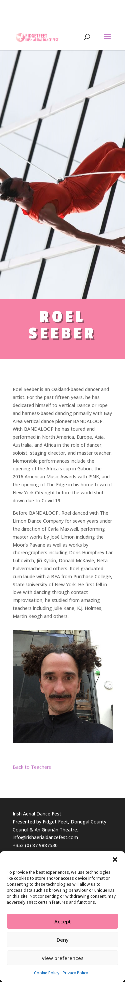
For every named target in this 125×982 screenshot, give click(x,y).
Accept (62, 921)
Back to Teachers (32, 767)
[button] (115, 859)
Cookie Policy (46, 973)
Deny (63, 939)
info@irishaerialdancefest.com (45, 837)
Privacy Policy (75, 973)
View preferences (63, 958)
